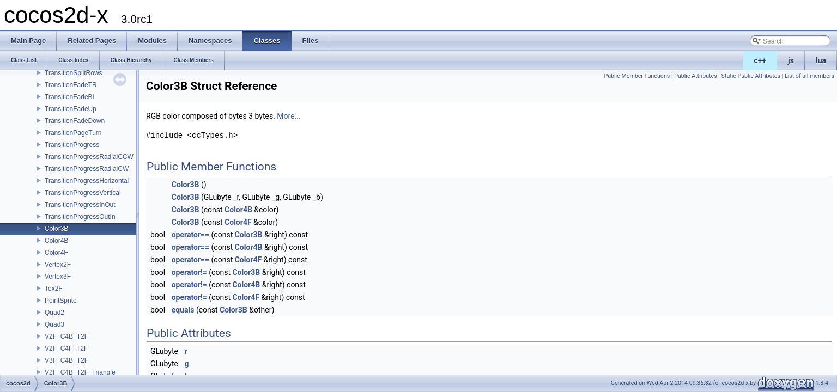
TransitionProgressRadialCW (87, 169)
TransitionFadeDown (75, 121)
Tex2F (54, 288)
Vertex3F (58, 276)
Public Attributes (695, 75)
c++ (760, 60)
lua (821, 60)
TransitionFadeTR (71, 85)
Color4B (56, 240)
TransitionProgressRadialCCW (89, 157)
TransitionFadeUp (70, 109)
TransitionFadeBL (70, 97)
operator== (190, 234)
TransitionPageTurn (73, 133)
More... (288, 116)
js (791, 60)
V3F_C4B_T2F (66, 360)
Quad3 (54, 324)
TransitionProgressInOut (80, 205)
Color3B (56, 228)
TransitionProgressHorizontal (87, 181)
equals (183, 309)
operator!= (189, 272)
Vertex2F (58, 264)
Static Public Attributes (750, 75)
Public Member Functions (637, 75)
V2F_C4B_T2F (66, 336)
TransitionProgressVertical (83, 193)
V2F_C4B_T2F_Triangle (80, 372)
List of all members (809, 75)
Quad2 (54, 312)
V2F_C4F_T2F (66, 348)
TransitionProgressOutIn (80, 216)
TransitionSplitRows (73, 73)
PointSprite (61, 300)
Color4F (56, 252)
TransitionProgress (72, 145)
